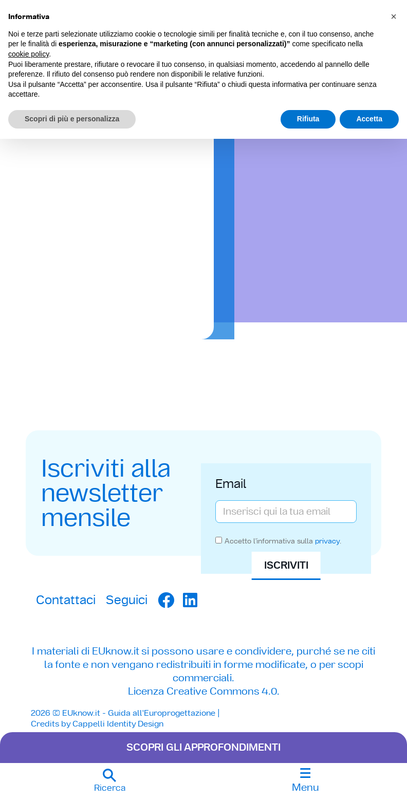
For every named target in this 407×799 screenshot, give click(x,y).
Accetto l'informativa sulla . (283, 542)
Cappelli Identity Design (117, 723)
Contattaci (66, 599)
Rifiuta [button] (308, 119)
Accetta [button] (369, 119)
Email (231, 483)
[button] (109, 781)
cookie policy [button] (28, 54)
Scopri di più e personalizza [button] (72, 119)
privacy (327, 542)
